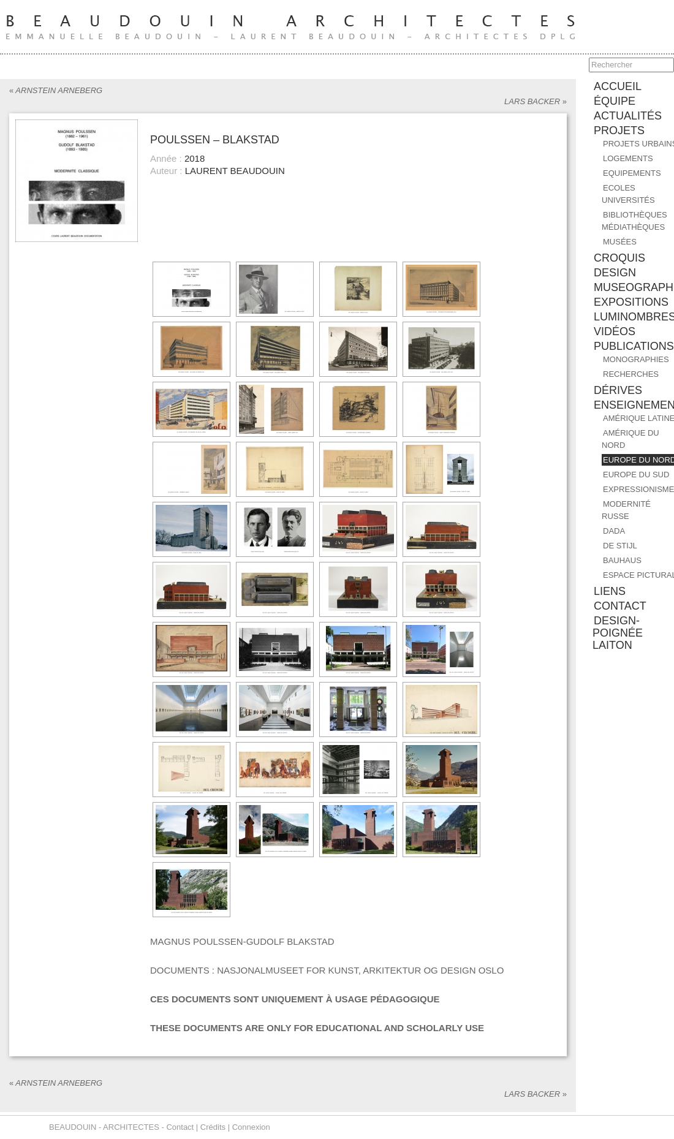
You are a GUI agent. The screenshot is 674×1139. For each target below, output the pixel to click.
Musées (620, 241)
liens (610, 591)
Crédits (212, 1127)
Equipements (632, 173)
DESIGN (615, 273)
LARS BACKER (535, 101)
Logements (628, 158)
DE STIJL (620, 545)
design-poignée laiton (618, 633)
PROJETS (619, 130)
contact (620, 606)
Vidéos (614, 331)
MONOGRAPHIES (636, 359)
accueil (618, 86)
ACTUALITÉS (628, 116)
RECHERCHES (631, 374)
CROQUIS (619, 258)
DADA (614, 530)
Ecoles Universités (628, 194)
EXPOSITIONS (631, 302)
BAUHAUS (622, 560)
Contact (180, 1127)
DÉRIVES (618, 390)
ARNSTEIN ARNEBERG (55, 90)
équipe (614, 101)
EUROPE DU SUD (636, 474)
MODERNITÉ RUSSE (626, 510)
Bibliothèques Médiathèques (634, 221)
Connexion (251, 1127)
